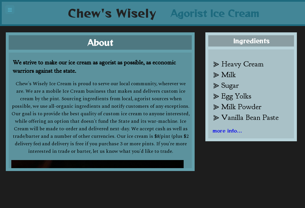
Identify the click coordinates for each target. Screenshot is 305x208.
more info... (227, 130)
